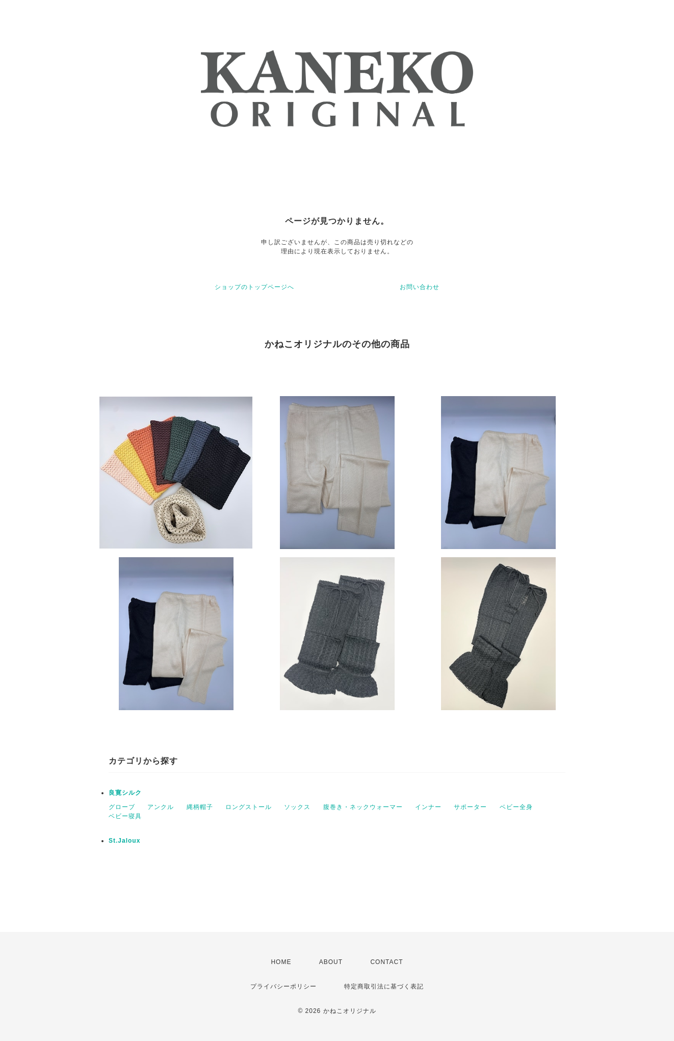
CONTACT (386, 962)
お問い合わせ (419, 287)
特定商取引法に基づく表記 (384, 986)
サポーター (470, 807)
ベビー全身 (516, 807)
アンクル (160, 807)
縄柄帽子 (200, 807)
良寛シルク (125, 792)
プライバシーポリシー (283, 986)
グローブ (122, 807)
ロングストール (248, 807)
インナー (428, 807)
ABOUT (331, 962)
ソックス (297, 807)
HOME (281, 962)
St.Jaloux (124, 840)
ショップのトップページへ (254, 287)
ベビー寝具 (125, 816)
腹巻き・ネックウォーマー (363, 807)
